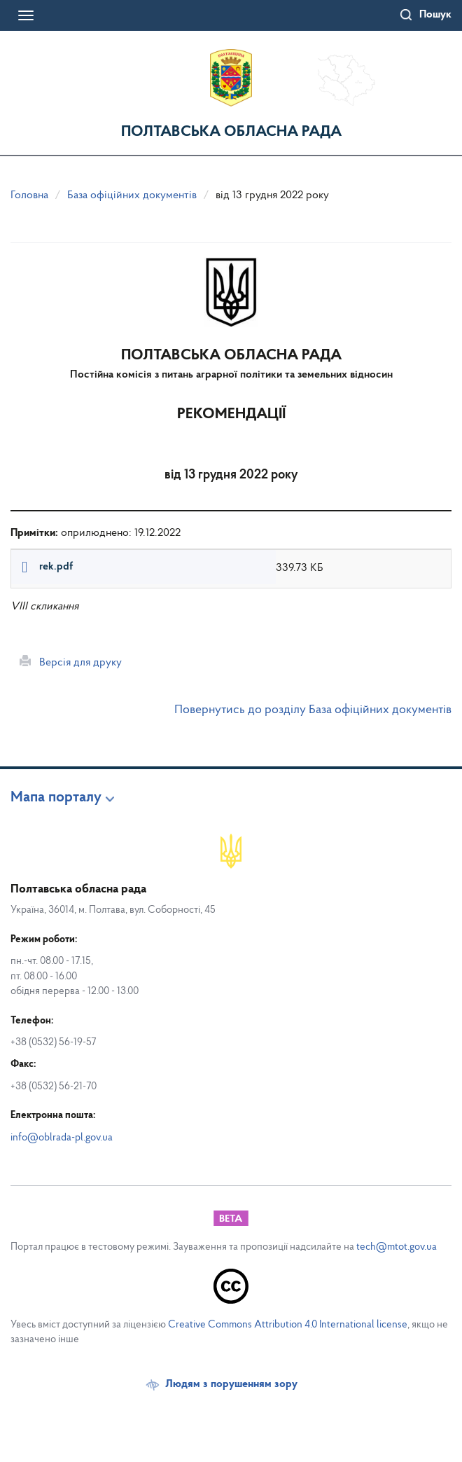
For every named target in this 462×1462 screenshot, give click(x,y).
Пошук (435, 14)
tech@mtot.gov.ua (396, 1247)
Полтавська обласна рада (231, 132)
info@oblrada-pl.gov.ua (61, 1138)
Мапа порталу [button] (56, 798)
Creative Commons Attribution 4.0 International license (287, 1325)
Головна (29, 195)
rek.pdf (56, 566)
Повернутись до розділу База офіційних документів (312, 710)
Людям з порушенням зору (231, 1384)
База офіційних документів (132, 195)
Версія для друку (71, 662)
